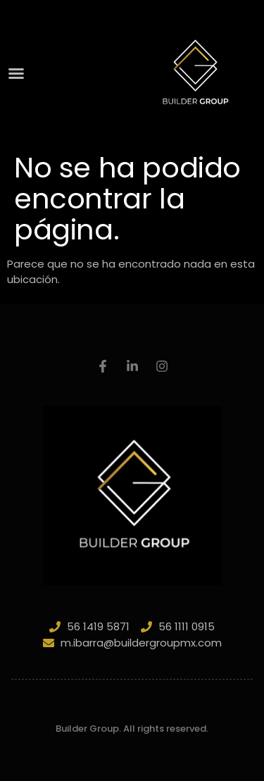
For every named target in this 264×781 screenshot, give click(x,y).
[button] (16, 73)
